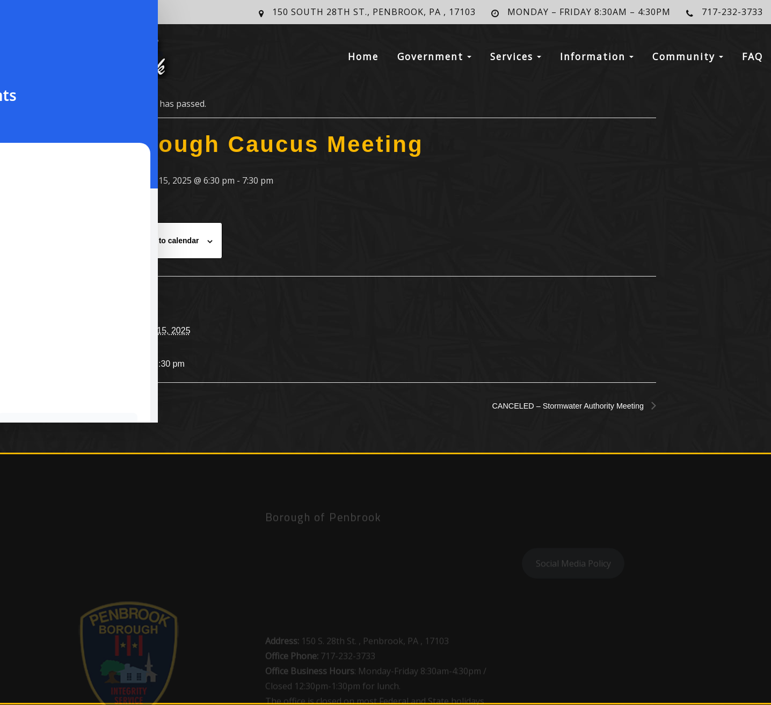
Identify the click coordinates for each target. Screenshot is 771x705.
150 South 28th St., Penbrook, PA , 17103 (374, 12)
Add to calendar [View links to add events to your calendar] (170, 240)
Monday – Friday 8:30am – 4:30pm (589, 12)
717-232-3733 (732, 12)
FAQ (752, 61)
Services (515, 61)
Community (687, 61)
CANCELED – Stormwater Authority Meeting (560, 405)
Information (597, 61)
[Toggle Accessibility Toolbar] (22, 22)
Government (434, 61)
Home (363, 61)
